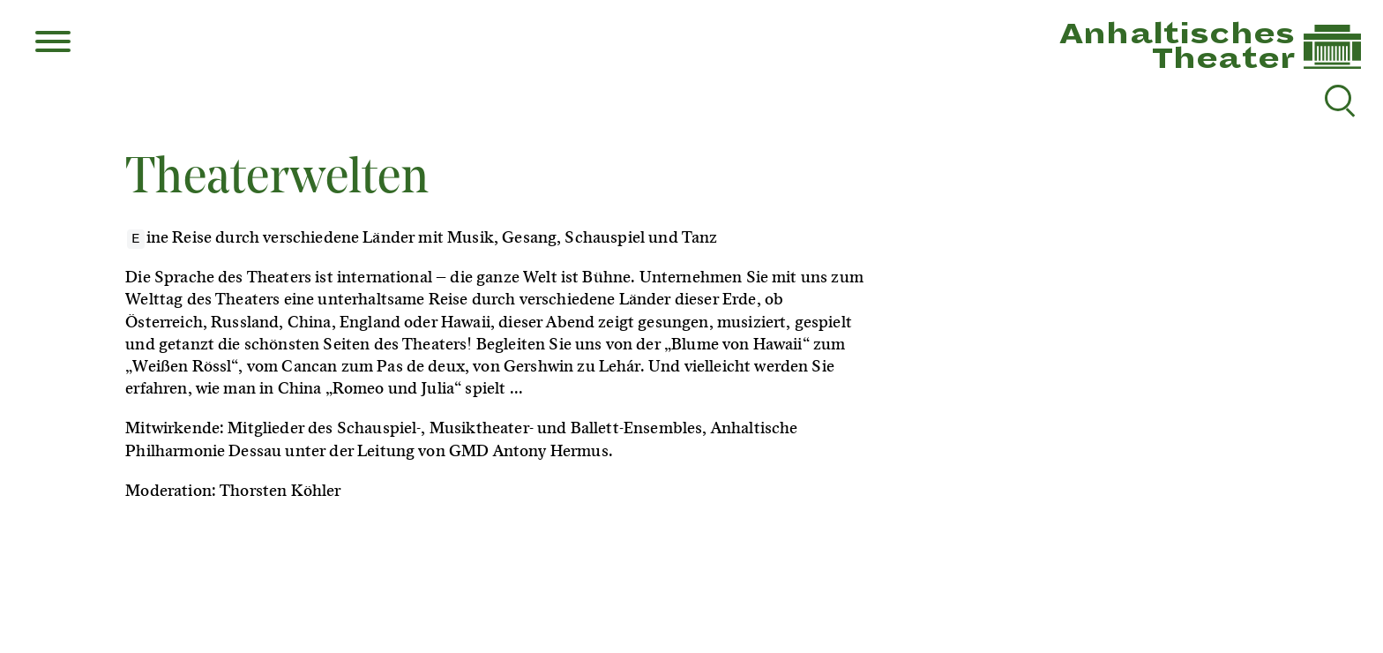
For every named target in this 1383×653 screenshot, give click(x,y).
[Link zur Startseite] (1332, 64)
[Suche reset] (1338, 98)
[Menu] (52, 43)
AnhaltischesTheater (1177, 46)
